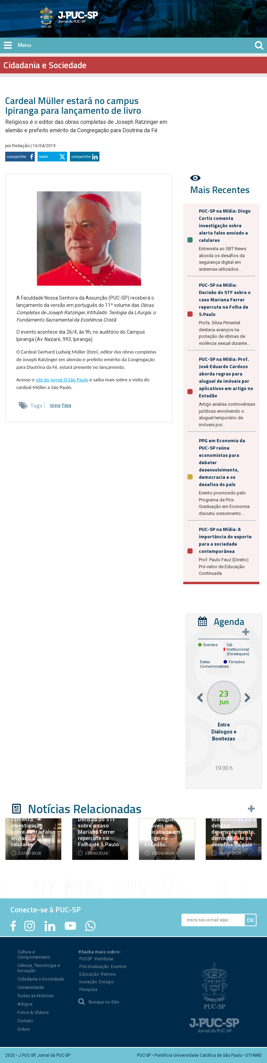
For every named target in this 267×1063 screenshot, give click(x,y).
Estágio (106, 981)
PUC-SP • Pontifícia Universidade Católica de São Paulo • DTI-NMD (199, 1055)
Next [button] (247, 697)
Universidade (30, 987)
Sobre (23, 1029)
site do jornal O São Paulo (61, 379)
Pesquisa (88, 989)
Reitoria (108, 974)
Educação (89, 974)
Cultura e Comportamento (33, 954)
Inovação (88, 981)
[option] (224, 727)
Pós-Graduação (94, 966)
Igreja (55, 405)
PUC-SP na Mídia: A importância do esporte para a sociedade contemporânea (225, 540)
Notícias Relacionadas (84, 808)
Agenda (229, 621)
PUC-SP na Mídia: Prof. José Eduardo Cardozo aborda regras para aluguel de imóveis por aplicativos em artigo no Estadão (226, 377)
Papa (66, 405)
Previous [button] (200, 697)
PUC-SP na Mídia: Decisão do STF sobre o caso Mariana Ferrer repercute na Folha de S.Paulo (225, 299)
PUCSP (85, 959)
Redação (21, 145)
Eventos (119, 966)
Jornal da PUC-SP (95, 22)
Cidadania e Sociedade (40, 979)
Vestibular (104, 959)
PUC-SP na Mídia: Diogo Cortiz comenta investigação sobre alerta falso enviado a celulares (225, 225)
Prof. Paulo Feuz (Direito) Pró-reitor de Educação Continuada (224, 566)
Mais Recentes (220, 189)
